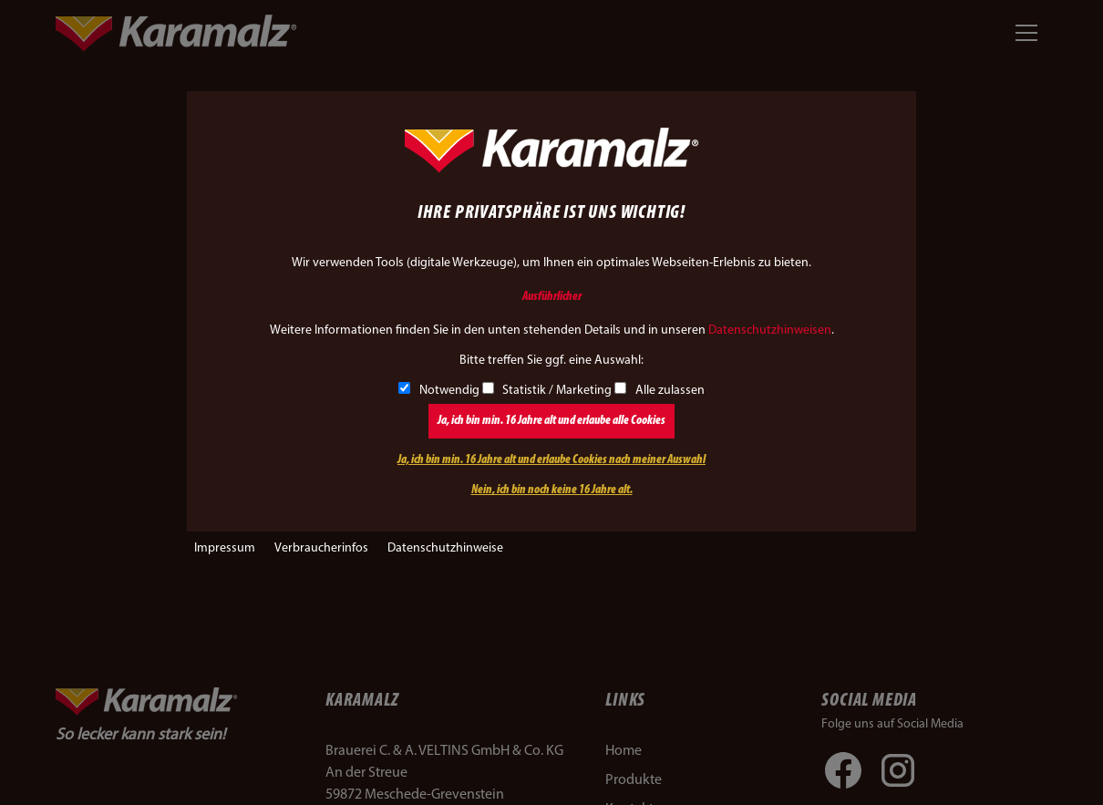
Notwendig (438, 390)
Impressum (224, 548)
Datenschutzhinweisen (769, 330)
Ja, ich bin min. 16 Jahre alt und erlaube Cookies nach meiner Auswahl (551, 460)
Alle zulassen (659, 390)
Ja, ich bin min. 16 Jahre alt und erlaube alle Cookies (551, 421)
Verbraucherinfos (321, 548)
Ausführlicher (552, 297)
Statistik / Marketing (547, 390)
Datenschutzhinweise (445, 548)
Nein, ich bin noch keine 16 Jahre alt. (552, 490)
